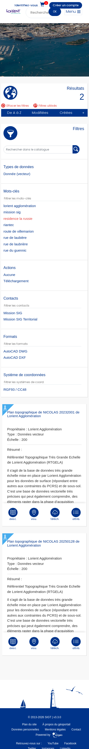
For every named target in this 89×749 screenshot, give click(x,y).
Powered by (49, 734)
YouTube (53, 743)
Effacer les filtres (15, 106)
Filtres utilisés (45, 106)
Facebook (70, 743)
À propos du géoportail (56, 724)
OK (55, 11)
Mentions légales (55, 729)
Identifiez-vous (26, 5)
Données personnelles (25, 729)
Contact (76, 729)
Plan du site (29, 724)
